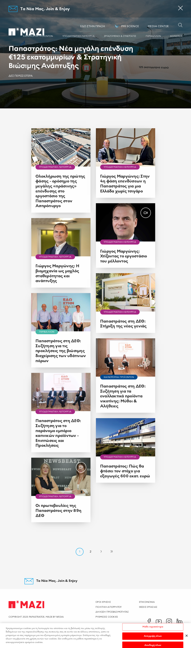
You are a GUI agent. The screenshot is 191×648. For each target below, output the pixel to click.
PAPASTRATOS (37, 616)
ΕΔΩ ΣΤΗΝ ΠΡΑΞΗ (92, 26)
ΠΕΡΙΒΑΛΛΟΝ (153, 36)
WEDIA (60, 616)
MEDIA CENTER (158, 26)
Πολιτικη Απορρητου (109, 607)
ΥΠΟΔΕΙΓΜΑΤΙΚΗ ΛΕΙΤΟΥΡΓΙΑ (78, 36)
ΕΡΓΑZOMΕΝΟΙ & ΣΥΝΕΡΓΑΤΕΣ (120, 36)
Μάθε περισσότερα (152, 628)
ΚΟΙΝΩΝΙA (176, 36)
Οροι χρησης (103, 602)
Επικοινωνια (147, 602)
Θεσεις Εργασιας (148, 607)
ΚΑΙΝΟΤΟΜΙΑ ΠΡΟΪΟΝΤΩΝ (38, 36)
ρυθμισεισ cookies (107, 616)
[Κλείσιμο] (186, 637)
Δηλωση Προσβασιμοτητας (112, 611)
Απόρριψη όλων (153, 637)
